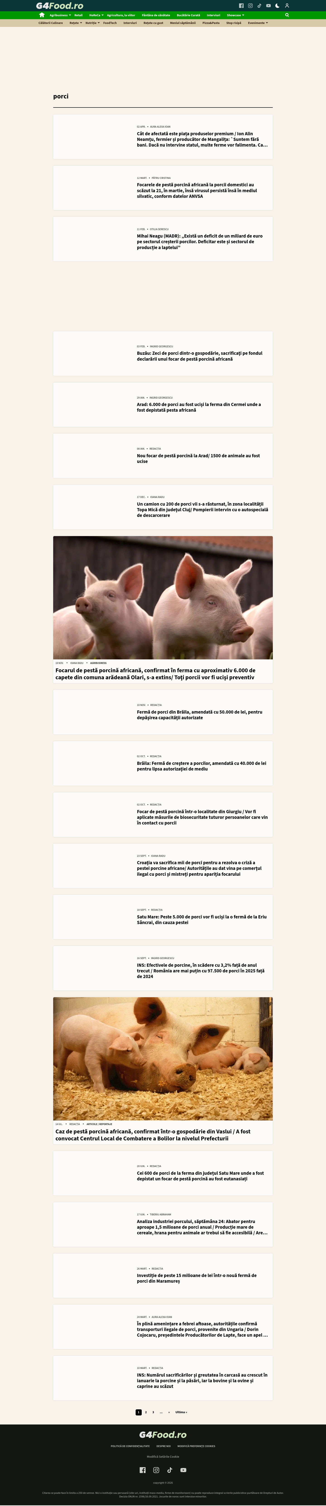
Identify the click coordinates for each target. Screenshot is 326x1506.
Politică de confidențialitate (130, 1447)
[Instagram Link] (250, 5)
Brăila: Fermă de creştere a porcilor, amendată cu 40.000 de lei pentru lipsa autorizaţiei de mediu (201, 766)
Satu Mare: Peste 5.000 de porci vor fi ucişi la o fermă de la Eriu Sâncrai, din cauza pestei (202, 920)
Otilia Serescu (159, 229)
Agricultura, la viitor (121, 15)
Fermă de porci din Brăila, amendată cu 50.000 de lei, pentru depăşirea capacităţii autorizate (199, 715)
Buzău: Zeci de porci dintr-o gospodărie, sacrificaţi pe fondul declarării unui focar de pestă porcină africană (199, 356)
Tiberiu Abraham (160, 1215)
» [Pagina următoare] (169, 1413)
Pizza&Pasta (211, 23)
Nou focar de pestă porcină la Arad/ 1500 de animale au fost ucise (198, 459)
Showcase (234, 15)
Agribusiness (59, 15)
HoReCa (94, 15)
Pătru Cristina (161, 178)
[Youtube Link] (268, 5)
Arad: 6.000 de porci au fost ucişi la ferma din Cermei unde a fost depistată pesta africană (199, 407)
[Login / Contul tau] (287, 5)
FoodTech (110, 23)
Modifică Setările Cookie (163, 1458)
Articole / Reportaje (99, 1125)
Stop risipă (233, 23)
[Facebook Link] (241, 5)
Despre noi (163, 1447)
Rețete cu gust (153, 23)
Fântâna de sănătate (156, 15)
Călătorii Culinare (50, 23)
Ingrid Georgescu (161, 346)
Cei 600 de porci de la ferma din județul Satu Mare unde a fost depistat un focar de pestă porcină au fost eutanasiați (200, 1177)
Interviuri (213, 15)
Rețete (74, 23)
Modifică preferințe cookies (196, 1447)
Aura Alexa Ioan (160, 127)
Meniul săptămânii (183, 23)
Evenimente (256, 23)
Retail (78, 15)
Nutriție (91, 23)
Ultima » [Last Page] (181, 1413)
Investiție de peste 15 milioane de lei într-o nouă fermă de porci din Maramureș (197, 1279)
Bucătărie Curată (188, 15)
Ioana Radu (157, 498)
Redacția (155, 449)
